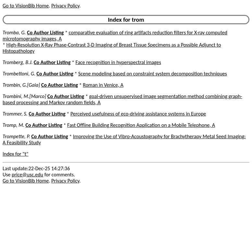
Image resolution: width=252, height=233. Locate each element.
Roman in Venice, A (103, 85)
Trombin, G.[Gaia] (21, 85)
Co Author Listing (45, 32)
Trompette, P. (16, 136)
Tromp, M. (13, 125)
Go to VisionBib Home (26, 6)
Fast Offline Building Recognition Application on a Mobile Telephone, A (141, 125)
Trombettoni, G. (19, 74)
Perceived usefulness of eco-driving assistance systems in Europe (138, 114)
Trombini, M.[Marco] (24, 96)
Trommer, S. (15, 114)
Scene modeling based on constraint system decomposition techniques (152, 74)
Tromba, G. (14, 32)
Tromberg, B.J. (17, 62)
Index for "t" (15, 154)
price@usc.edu (27, 175)
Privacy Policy (65, 6)
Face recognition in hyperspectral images (118, 62)
